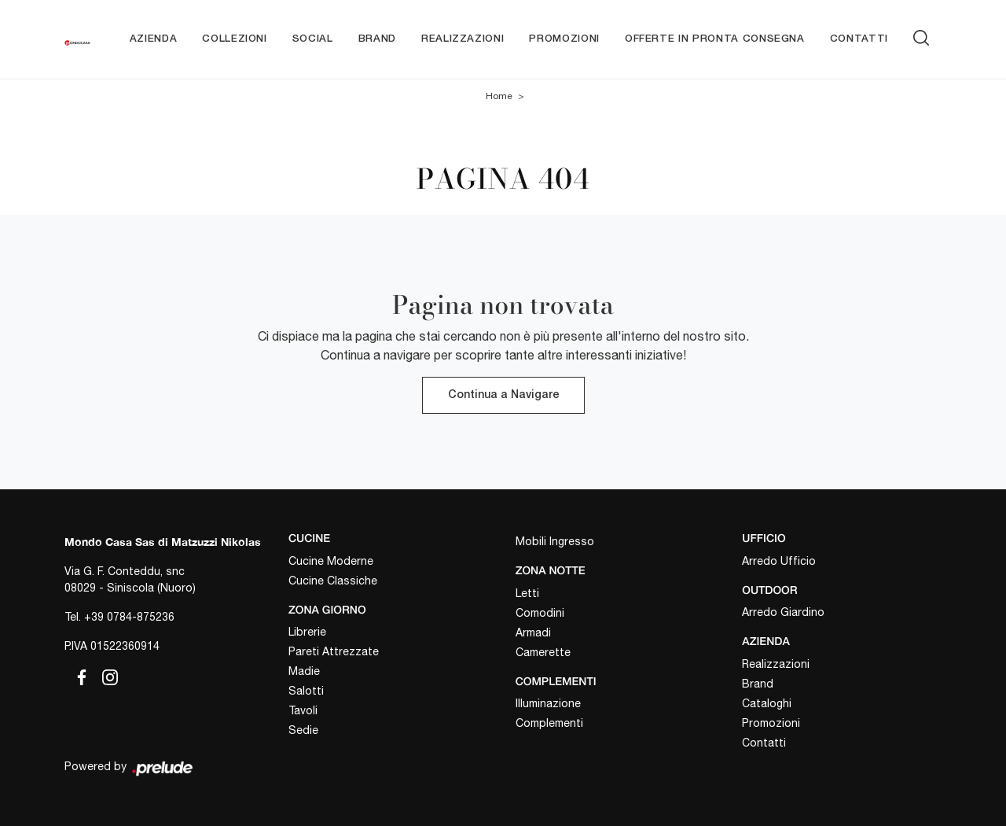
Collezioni (234, 39)
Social (312, 39)
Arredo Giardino (783, 612)
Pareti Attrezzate (333, 651)
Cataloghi (766, 703)
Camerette (543, 652)
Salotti (306, 690)
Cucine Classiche (332, 580)
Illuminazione (548, 703)
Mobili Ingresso (555, 541)
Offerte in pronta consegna (715, 39)
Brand (377, 39)
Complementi (549, 723)
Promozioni (564, 39)
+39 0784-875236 (129, 616)
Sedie (303, 730)
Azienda (154, 39)
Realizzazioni (462, 39)
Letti (527, 593)
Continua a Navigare (503, 395)
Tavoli (303, 710)
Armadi (533, 632)
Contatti (859, 39)
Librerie (307, 631)
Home (499, 95)
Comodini (540, 613)
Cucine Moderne (330, 561)
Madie (304, 671)
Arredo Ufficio (779, 561)
